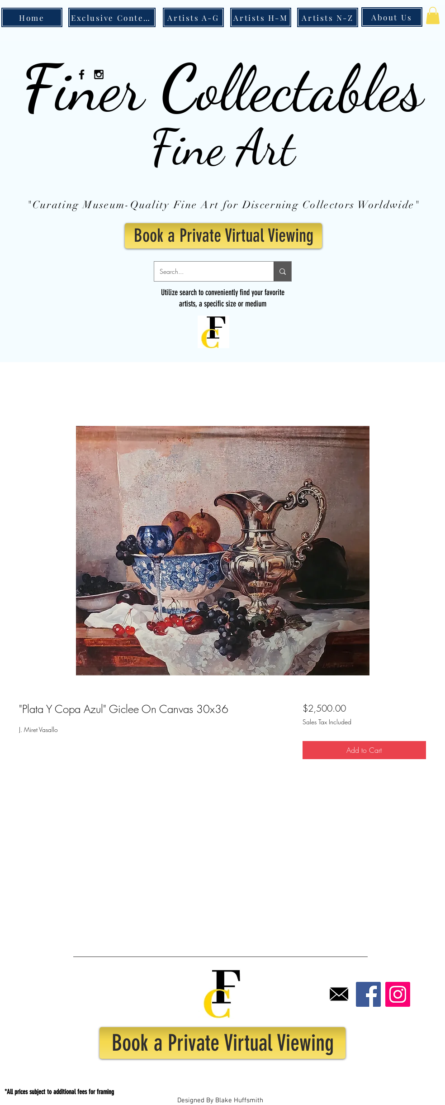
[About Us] (392, 17)
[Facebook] (368, 994)
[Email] (339, 994)
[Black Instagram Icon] (98, 74)
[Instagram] (397, 994)
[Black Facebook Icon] (81, 74)
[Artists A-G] (193, 17)
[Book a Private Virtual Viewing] (223, 236)
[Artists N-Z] (328, 17)
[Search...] (207, 271)
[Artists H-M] (261, 17)
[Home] (32, 17)
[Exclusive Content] (112, 17)
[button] (433, 15)
